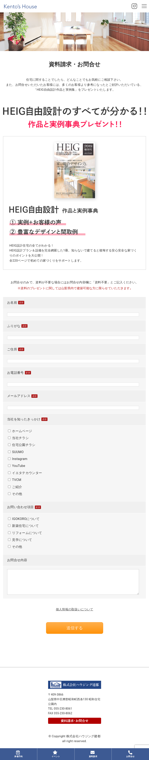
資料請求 (93, 754)
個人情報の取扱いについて (74, 609)
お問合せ (130, 754)
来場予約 (18, 754)
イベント (56, 754)
